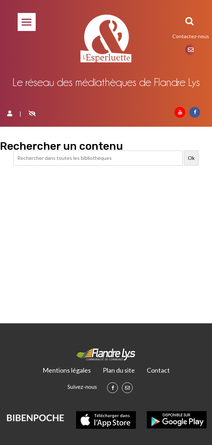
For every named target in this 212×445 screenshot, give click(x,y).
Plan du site (119, 370)
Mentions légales (67, 370)
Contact (158, 370)
